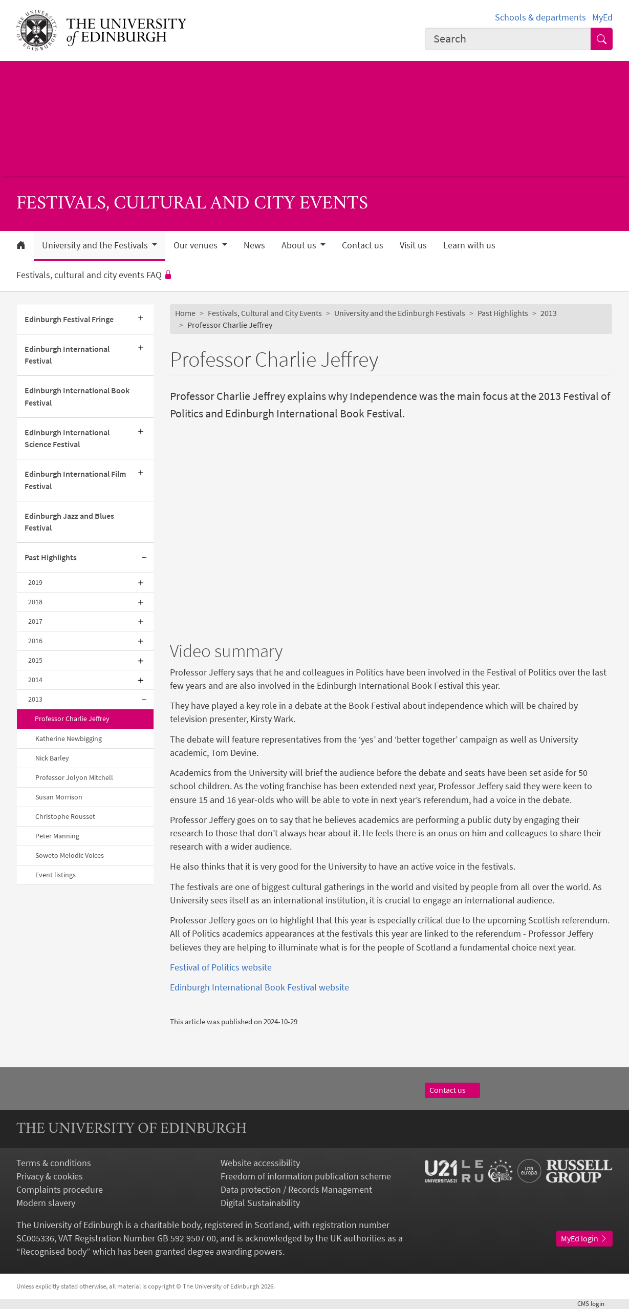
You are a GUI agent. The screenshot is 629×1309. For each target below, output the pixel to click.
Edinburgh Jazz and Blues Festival (69, 522)
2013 (35, 699)
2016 (35, 640)
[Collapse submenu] (144, 558)
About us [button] (299, 245)
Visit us (413, 245)
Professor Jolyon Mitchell (74, 777)
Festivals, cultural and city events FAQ (94, 275)
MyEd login (584, 1238)
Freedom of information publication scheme (306, 1176)
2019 (35, 582)
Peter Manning (57, 835)
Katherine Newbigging (68, 738)
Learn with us (469, 245)
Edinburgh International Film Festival (75, 480)
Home (185, 313)
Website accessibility (260, 1163)
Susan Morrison (58, 796)
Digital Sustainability (260, 1203)
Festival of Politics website (221, 967)
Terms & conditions (53, 1163)
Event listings (55, 874)
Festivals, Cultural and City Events (265, 313)
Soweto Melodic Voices (69, 855)
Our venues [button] (196, 245)
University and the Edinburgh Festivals (399, 313)
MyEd (602, 17)
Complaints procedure (59, 1189)
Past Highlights (51, 557)
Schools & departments (540, 17)
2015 (35, 660)
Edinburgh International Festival (67, 355)
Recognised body (53, 1251)
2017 (35, 621)
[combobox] (508, 39)
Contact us (362, 245)
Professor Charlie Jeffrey (72, 718)
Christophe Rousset (65, 816)
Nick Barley (52, 758)
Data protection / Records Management (296, 1189)
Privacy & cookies (49, 1176)
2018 (35, 601)
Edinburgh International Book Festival (77, 396)
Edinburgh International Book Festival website (259, 987)
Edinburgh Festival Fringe (69, 319)
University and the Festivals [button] (96, 245)
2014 (35, 679)
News (254, 245)
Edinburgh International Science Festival (67, 438)
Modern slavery (45, 1203)
